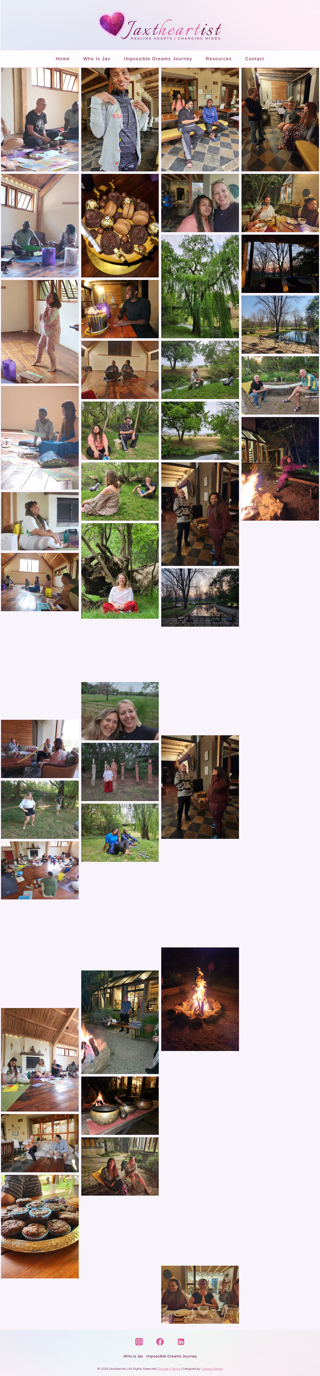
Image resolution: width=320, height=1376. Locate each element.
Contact (254, 58)
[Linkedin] (181, 1341)
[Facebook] (160, 1341)
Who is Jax (96, 58)
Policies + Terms (169, 1368)
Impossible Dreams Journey (158, 58)
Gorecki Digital (212, 1368)
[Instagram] (139, 1341)
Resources (219, 58)
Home (63, 58)
